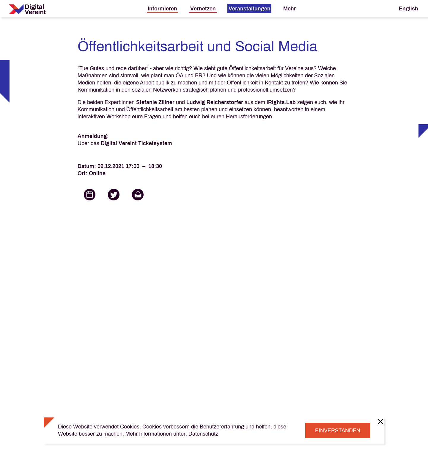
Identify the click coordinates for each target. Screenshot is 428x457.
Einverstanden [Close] (337, 431)
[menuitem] (162, 8)
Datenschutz (203, 434)
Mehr (289, 9)
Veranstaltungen (249, 9)
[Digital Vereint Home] (27, 9)
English (408, 9)
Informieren (162, 9)
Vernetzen (203, 9)
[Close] (380, 421)
